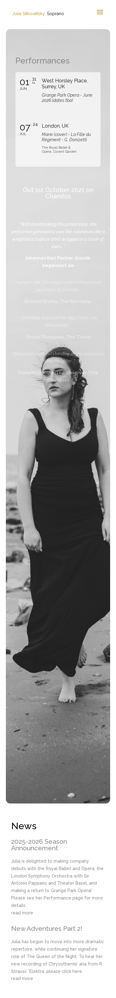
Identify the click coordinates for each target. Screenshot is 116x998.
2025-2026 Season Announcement (39, 845)
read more (22, 912)
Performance (57, 897)
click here (72, 971)
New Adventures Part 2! (46, 928)
